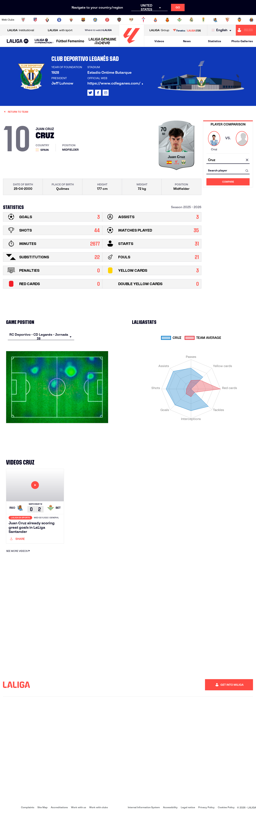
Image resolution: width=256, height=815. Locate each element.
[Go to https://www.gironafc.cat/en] (107, 20)
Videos (159, 41)
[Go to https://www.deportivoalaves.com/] (59, 20)
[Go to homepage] (131, 45)
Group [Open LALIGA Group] (159, 30)
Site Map (42, 807)
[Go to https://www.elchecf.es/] (71, 20)
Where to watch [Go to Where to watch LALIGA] (98, 30)
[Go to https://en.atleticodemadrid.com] (35, 20)
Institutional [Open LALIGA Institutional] (20, 30)
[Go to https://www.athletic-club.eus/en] (23, 20)
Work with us (78, 807)
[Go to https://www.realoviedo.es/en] (203, 20)
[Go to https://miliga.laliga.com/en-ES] (246, 30)
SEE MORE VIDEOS (18, 550)
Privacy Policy (206, 807)
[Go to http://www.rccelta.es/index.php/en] (143, 20)
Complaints (27, 807)
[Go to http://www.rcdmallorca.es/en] (167, 20)
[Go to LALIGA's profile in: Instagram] (106, 93)
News (187, 41)
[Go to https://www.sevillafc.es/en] (227, 20)
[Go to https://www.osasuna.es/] (47, 20)
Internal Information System (144, 807)
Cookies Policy (226, 807)
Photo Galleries (242, 41)
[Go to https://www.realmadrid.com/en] (191, 20)
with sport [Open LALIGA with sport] (60, 30)
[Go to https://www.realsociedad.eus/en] (215, 20)
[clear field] (247, 160)
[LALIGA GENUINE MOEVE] (102, 41)
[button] (18, 41)
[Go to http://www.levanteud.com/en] (119, 20)
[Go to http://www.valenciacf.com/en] (239, 20)
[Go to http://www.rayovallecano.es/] (131, 20)
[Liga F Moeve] (70, 41)
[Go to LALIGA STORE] (187, 30)
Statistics (214, 41)
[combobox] (228, 160)
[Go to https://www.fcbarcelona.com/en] (83, 20)
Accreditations (59, 807)
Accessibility (170, 807)
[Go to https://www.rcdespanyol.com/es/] (155, 20)
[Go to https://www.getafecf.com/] (95, 20)
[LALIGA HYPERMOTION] (44, 41)
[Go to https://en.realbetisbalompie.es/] (179, 20)
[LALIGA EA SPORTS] (18, 41)
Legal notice (188, 807)
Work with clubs (98, 807)
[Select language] (222, 30)
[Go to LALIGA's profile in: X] (90, 93)
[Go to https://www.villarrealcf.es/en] (251, 20)
